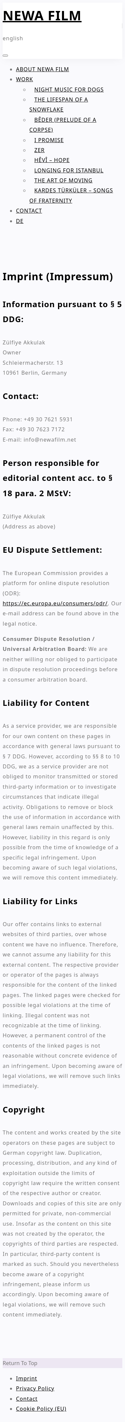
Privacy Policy (35, 1388)
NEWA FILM (42, 15)
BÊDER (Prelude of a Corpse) (62, 124)
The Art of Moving (63, 180)
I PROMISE (49, 140)
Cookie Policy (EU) (41, 1408)
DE (20, 221)
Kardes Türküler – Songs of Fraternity (71, 195)
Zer (39, 150)
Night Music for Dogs (69, 89)
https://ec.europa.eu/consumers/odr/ (55, 603)
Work (24, 79)
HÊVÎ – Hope (52, 160)
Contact (29, 210)
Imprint (26, 1378)
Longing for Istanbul (69, 170)
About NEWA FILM (42, 69)
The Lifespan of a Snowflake (58, 104)
